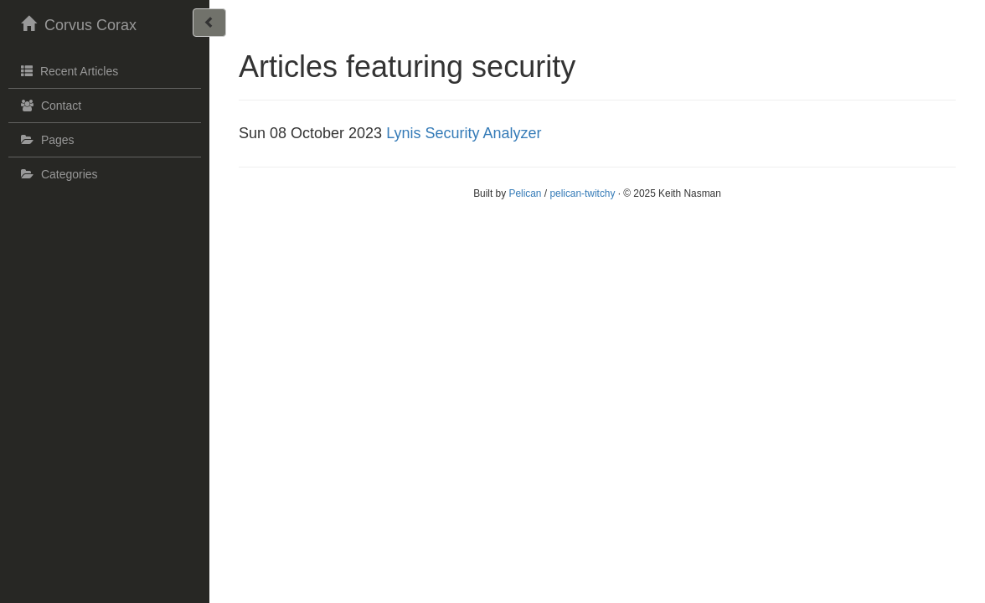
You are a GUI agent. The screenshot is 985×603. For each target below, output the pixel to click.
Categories (57, 174)
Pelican (524, 193)
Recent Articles (67, 70)
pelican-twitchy (582, 193)
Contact (49, 105)
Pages (46, 140)
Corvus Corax (77, 23)
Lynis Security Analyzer (463, 133)
